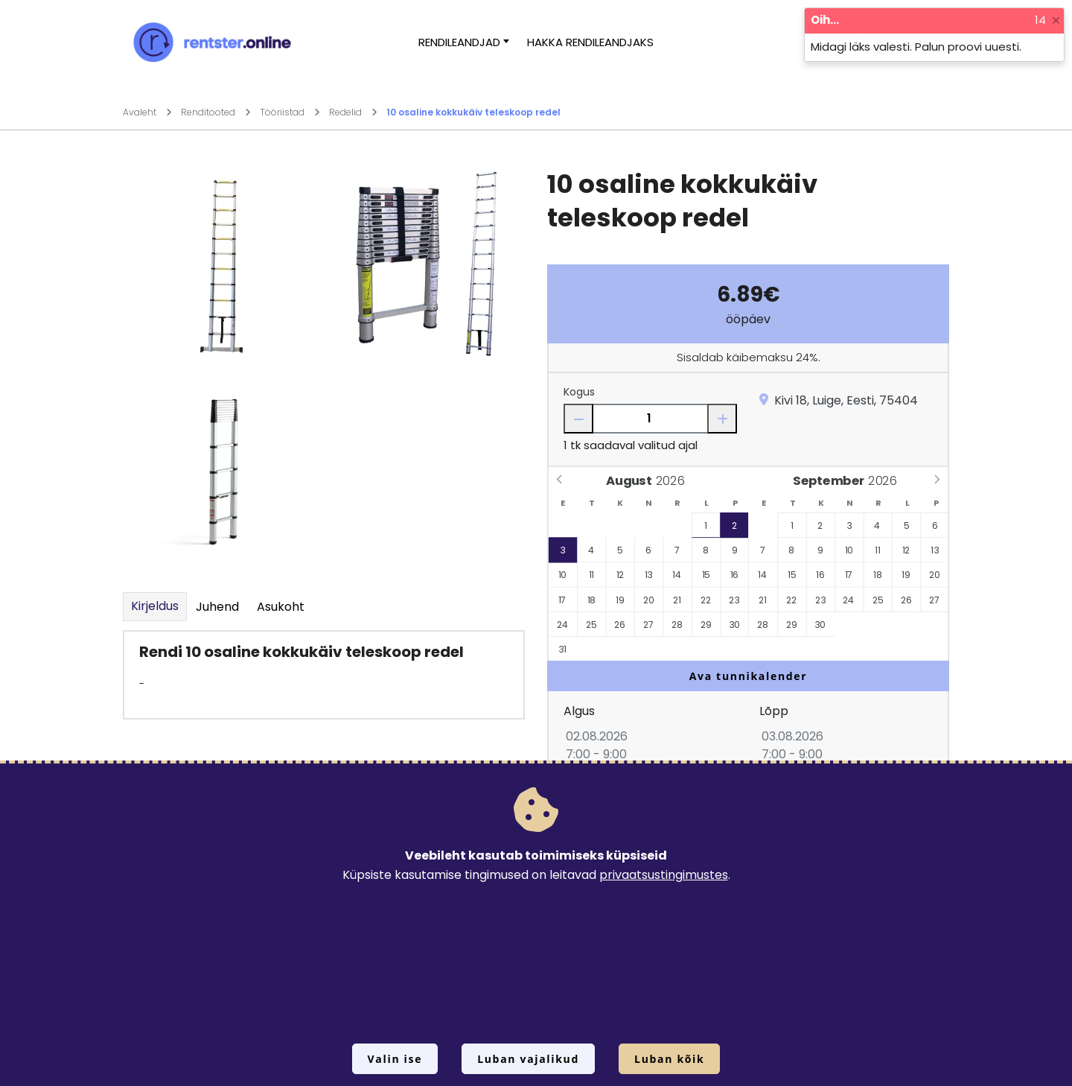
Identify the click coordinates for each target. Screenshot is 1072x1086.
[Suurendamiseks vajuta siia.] (219, 264)
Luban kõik (669, 1059)
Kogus (579, 391)
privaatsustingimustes (663, 874)
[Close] (1056, 20)
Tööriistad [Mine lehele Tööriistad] (290, 112)
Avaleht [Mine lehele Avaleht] (147, 112)
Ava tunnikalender (748, 676)
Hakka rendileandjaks (590, 42)
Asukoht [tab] (280, 606)
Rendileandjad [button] (459, 42)
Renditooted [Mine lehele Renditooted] (216, 112)
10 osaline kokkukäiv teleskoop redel (473, 112)
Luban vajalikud (528, 1059)
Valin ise (395, 1059)
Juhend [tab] (217, 606)
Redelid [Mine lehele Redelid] (353, 112)
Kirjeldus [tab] (155, 606)
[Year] (673, 480)
